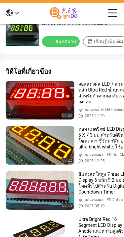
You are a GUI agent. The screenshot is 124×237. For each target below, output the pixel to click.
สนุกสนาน (61, 41)
